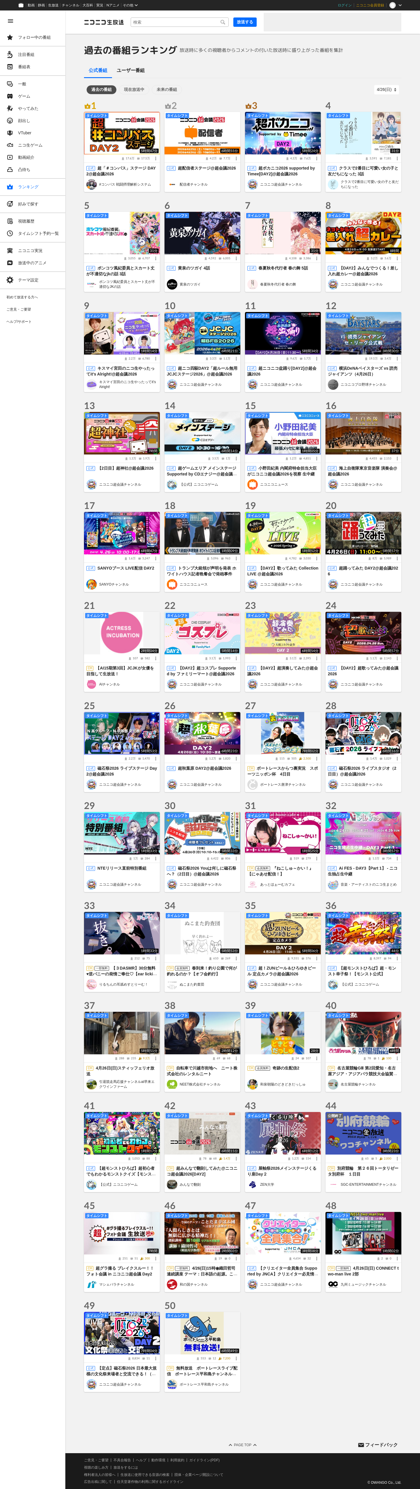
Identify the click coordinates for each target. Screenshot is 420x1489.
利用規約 (177, 1460)
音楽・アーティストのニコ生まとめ (369, 884)
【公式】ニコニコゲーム (199, 484)
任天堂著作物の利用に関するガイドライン (150, 1482)
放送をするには (125, 1467)
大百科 (88, 5)
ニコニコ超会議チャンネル (281, 184)
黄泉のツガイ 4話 (194, 268)
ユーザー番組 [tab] (131, 70)
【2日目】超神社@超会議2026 (125, 468)
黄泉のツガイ (190, 284)
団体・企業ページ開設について (198, 1474)
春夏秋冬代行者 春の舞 (278, 284)
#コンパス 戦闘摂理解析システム (125, 184)
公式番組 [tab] (98, 70)
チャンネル (70, 5)
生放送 (53, 5)
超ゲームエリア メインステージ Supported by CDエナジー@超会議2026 (202, 474)
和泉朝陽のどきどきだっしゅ (283, 1084)
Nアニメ (113, 5)
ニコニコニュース (274, 484)
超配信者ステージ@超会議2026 (207, 168)
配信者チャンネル (194, 184)
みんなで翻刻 (190, 1184)
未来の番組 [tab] (167, 89)
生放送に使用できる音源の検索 (144, 1474)
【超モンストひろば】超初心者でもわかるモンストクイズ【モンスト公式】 (121, 1174)
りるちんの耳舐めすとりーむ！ (123, 984)
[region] (32, 749)
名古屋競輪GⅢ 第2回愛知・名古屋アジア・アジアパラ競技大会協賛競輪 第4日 (362, 1074)
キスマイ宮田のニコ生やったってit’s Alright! (127, 384)
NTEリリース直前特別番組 (121, 868)
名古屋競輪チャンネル (358, 1084)
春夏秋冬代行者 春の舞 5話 (283, 268)
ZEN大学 (267, 1184)
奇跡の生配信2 (285, 1068)
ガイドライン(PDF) (204, 1460)
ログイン (345, 5)
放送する (245, 22)
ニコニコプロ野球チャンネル (363, 384)
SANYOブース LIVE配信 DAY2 (125, 568)
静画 (41, 5)
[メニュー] (155, 158)
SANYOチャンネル (114, 584)
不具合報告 (122, 1460)
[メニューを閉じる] (10, 21)
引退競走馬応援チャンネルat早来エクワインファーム (127, 1084)
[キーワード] (180, 22)
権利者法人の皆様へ (100, 1475)
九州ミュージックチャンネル (363, 1284)
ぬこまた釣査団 (192, 984)
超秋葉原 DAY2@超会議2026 (204, 768)
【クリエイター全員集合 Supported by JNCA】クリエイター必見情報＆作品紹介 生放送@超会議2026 (282, 1274)
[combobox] (180, 22)
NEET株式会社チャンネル (200, 1084)
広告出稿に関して (98, 1482)
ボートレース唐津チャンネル (283, 784)
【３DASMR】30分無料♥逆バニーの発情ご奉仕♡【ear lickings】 (120, 974)
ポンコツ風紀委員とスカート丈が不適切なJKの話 (127, 284)
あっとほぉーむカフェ (277, 884)
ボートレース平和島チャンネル (204, 1384)
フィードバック (381, 1444)
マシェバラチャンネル (116, 1284)
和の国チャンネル (194, 1284)
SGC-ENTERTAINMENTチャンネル (368, 1184)
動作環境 (158, 1460)
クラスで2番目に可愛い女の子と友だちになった (370, 184)
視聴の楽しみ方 (96, 1467)
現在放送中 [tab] (134, 89)
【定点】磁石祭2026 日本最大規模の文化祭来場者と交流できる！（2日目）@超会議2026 (121, 1374)
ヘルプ (141, 1460)
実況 (99, 5)
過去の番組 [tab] (101, 89)
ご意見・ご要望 (96, 1460)
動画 (31, 5)
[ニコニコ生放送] (104, 22)
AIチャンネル (109, 684)
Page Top (242, 1445)
